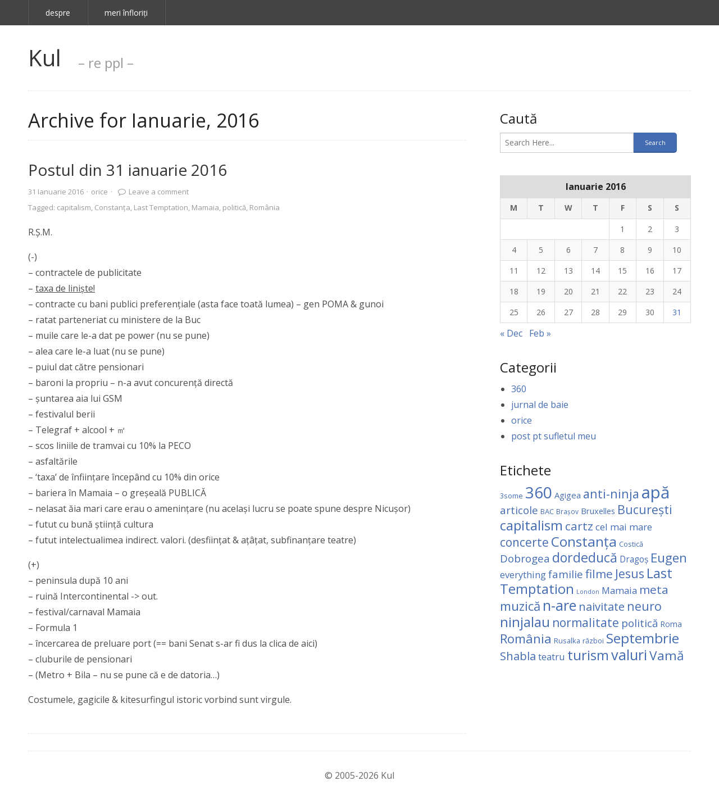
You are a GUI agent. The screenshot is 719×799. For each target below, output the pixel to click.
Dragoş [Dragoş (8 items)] (634, 559)
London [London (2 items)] (587, 592)
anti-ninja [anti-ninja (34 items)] (611, 493)
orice (99, 192)
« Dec (511, 333)
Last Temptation (161, 207)
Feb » (540, 333)
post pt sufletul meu (553, 436)
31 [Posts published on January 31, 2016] (676, 312)
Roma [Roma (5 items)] (671, 624)
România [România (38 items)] (526, 638)
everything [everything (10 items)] (523, 574)
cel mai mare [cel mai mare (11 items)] (623, 526)
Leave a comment (159, 192)
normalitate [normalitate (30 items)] (585, 622)
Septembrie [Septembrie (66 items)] (642, 638)
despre (57, 12)
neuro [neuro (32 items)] (644, 606)
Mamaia (205, 207)
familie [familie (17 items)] (565, 574)
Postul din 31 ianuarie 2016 (127, 169)
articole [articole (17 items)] (519, 510)
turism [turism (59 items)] (588, 655)
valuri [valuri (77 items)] (629, 654)
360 (518, 389)
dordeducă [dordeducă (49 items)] (584, 557)
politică (234, 207)
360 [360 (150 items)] (538, 492)
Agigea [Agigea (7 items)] (567, 495)
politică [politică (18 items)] (639, 623)
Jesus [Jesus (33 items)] (629, 573)
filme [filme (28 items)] (599, 574)
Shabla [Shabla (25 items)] (518, 656)
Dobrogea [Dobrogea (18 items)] (525, 558)
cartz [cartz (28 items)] (579, 526)
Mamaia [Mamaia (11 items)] (619, 590)
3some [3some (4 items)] (511, 496)
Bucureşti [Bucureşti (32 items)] (644, 509)
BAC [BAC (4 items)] (547, 511)
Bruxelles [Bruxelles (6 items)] (598, 511)
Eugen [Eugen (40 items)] (668, 557)
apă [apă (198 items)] (655, 492)
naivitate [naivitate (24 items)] (602, 606)
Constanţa (112, 207)
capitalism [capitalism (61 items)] (531, 525)
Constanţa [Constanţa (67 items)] (584, 541)
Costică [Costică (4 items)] (631, 544)
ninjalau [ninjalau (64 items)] (525, 621)
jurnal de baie (539, 404)
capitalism (74, 207)
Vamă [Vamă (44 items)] (666, 655)
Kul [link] (44, 57)
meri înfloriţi (126, 12)
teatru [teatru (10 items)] (551, 656)
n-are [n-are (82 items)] (559, 605)
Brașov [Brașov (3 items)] (567, 511)
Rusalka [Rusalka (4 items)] (567, 640)
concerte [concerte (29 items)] (524, 542)
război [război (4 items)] (593, 640)
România (264, 207)
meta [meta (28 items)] (653, 589)
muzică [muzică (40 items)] (520, 606)
